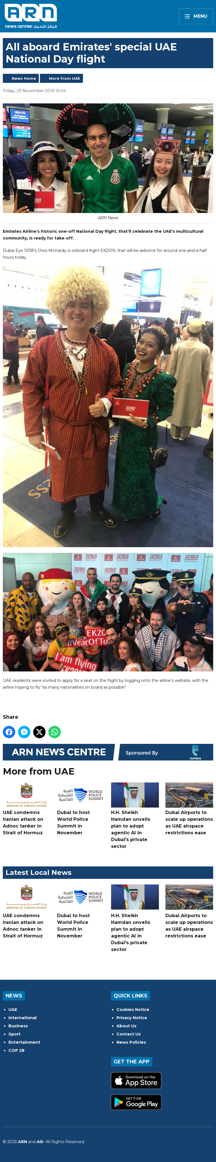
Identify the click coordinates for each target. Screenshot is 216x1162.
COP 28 (16, 1050)
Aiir (40, 1141)
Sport (14, 1034)
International (22, 1017)
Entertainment (24, 1042)
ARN (22, 1141)
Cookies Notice (132, 1009)
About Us (126, 1025)
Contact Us (128, 1034)
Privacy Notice (131, 1017)
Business (18, 1025)
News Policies (131, 1042)
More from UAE (64, 78)
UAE (12, 1009)
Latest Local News (38, 872)
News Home (24, 78)
